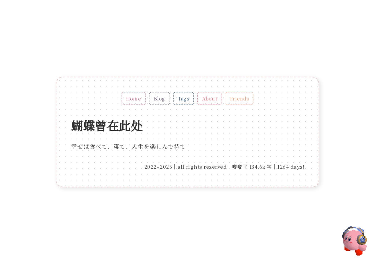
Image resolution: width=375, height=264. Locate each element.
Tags (183, 98)
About (209, 98)
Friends (239, 98)
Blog (159, 98)
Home (133, 98)
